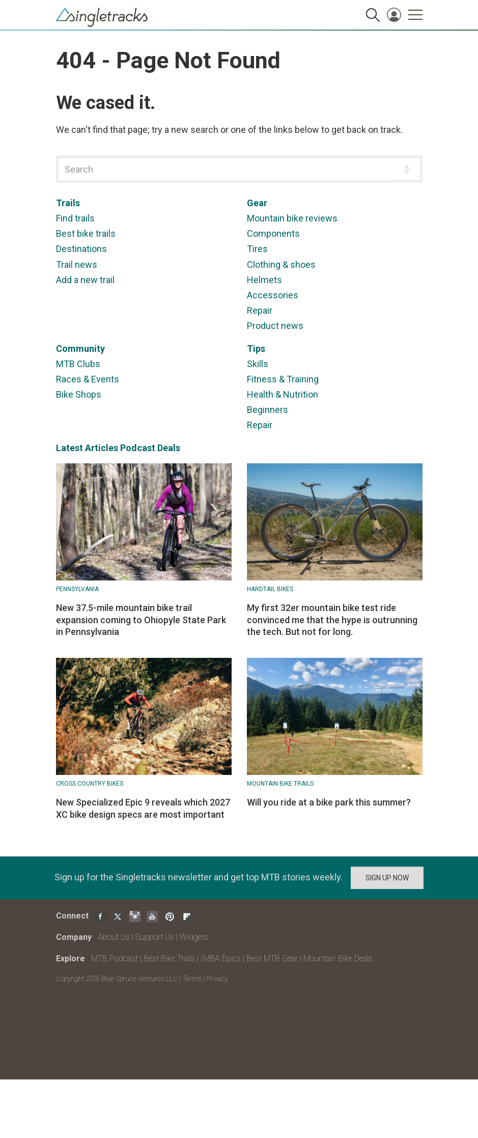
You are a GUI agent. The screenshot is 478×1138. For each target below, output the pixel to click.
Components (273, 233)
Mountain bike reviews (292, 218)
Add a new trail (85, 279)
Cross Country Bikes (89, 783)
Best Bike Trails (169, 958)
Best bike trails (86, 233)
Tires (257, 248)
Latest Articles (87, 447)
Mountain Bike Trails (280, 783)
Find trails (75, 218)
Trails (68, 203)
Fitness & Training (283, 379)
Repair (259, 310)
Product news (275, 325)
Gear (257, 203)
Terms (192, 979)
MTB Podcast (114, 958)
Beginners (267, 409)
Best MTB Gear (272, 958)
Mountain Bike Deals (338, 958)
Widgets (194, 937)
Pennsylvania (77, 589)
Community (80, 348)
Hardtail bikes (270, 589)
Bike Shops (78, 394)
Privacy (217, 979)
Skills (257, 363)
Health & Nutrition (282, 394)
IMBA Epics (221, 958)
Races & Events (87, 379)
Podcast (137, 447)
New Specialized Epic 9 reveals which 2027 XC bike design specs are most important (143, 808)
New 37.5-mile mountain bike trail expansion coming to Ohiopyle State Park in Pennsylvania (141, 619)
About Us (114, 937)
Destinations (81, 248)
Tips (256, 348)
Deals (168, 447)
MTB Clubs (78, 363)
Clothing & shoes (281, 264)
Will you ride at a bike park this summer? (329, 802)
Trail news (76, 264)
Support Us (154, 937)
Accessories (272, 295)
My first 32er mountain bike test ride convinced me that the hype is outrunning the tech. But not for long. (332, 619)
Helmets (264, 279)
